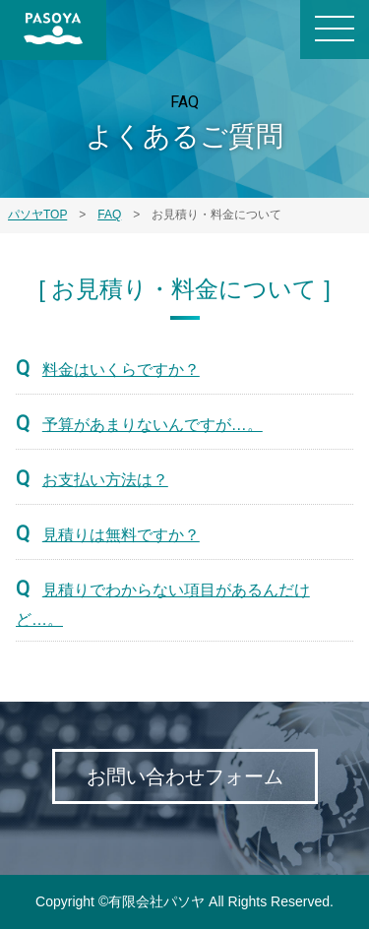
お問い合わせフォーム (185, 776)
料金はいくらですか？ (121, 369)
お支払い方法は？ (105, 479)
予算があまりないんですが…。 (152, 424)
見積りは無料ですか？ (121, 534)
